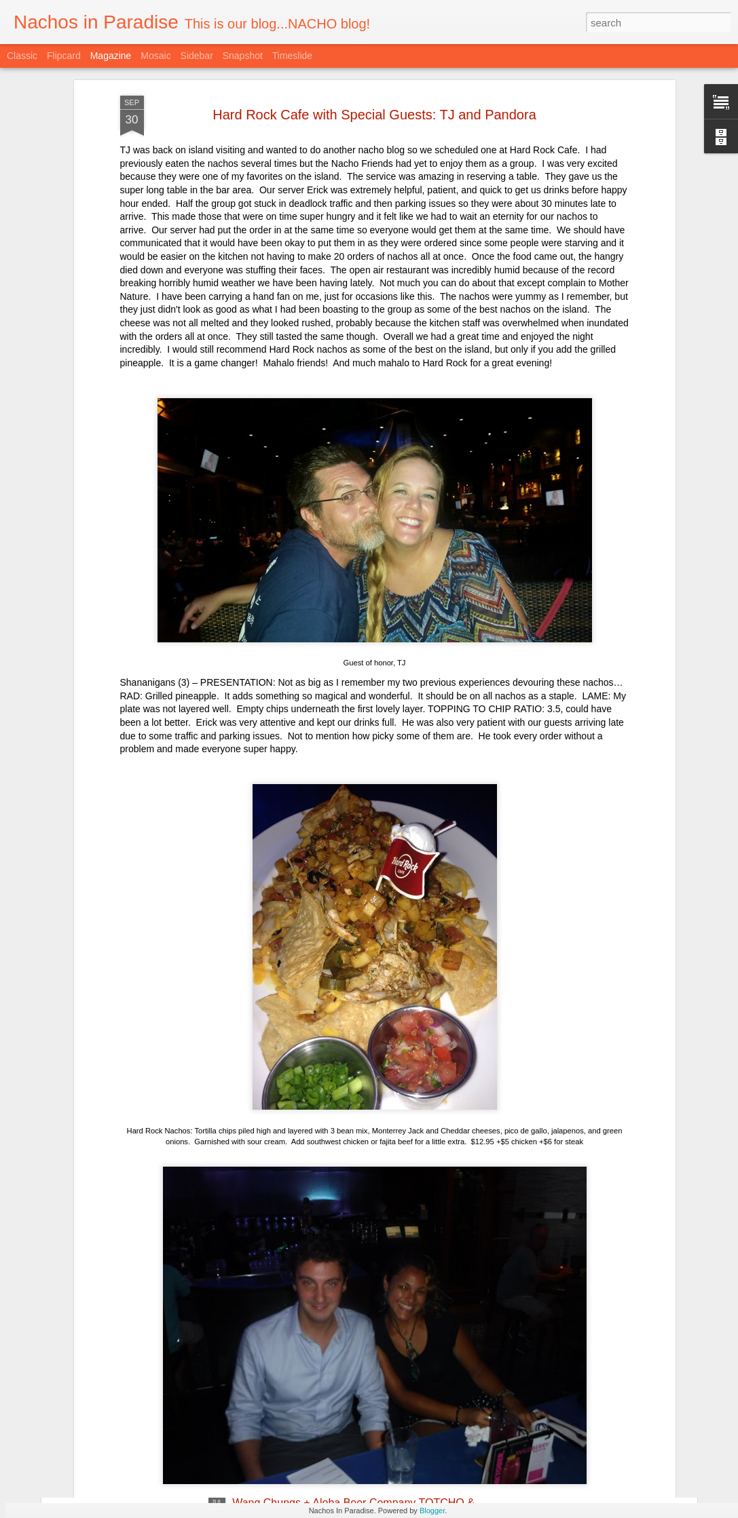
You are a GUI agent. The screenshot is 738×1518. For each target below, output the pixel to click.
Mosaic (155, 55)
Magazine (111, 55)
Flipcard (64, 55)
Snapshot (243, 55)
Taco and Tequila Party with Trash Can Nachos (344, 1349)
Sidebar (197, 55)
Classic (22, 55)
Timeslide (292, 55)
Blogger (432, 1510)
